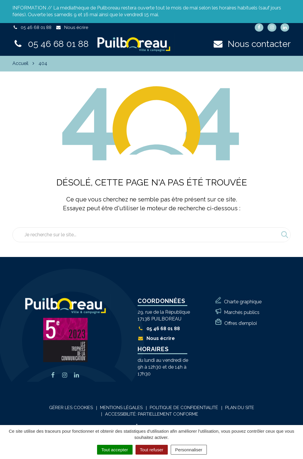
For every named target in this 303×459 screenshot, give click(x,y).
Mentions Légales (121, 407)
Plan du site (239, 407)
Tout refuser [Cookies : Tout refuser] (151, 449)
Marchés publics (242, 312)
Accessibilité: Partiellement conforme (151, 414)
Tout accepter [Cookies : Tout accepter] (114, 449)
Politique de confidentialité (184, 407)
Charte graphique (243, 302)
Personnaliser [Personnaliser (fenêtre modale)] (188, 449)
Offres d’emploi (240, 323)
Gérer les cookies (71, 407)
